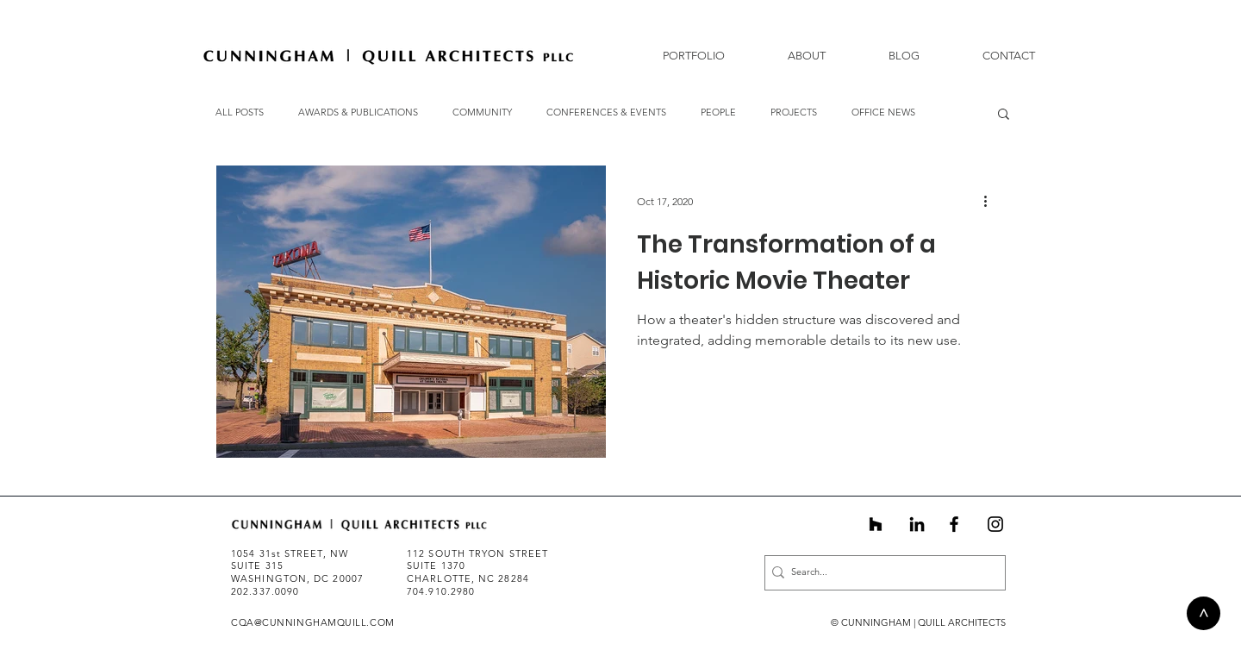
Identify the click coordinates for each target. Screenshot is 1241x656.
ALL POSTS (239, 112)
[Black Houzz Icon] (875, 524)
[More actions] (991, 201)
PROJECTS (793, 112)
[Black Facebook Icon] (954, 524)
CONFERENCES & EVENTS (606, 112)
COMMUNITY (482, 112)
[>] (1203, 613)
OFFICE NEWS (883, 112)
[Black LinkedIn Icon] (917, 524)
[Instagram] (995, 524)
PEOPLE (718, 112)
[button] (788, 55)
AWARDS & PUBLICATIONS (358, 112)
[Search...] (880, 573)
